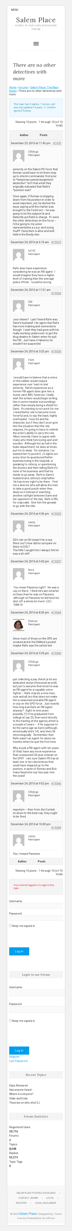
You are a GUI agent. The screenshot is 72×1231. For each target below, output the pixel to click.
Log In (19, 951)
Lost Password (18, 1061)
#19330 (56, 351)
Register (14, 1056)
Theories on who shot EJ (24, 1102)
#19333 (56, 513)
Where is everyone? (21, 1094)
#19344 (56, 612)
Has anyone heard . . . (22, 1089)
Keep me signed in (23, 925)
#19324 (56, 293)
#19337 (56, 561)
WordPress (48, 1218)
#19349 (56, 827)
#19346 (56, 783)
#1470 (57, 143)
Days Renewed (18, 1085)
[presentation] (38, 935)
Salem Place (36, 20)
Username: (16, 901)
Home (13, 87)
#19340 (56, 653)
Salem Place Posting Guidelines (36, 1193)
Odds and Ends (18, 1098)
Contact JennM (28, 1198)
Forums (23, 87)
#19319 (56, 242)
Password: (15, 913)
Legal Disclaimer (45, 1203)
